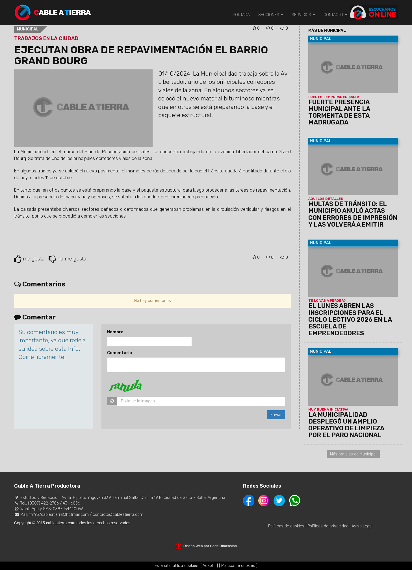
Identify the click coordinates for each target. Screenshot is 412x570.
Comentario (119, 352)
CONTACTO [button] (335, 14)
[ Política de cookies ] (238, 565)
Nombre (115, 332)
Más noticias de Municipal (353, 454)
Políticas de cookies (286, 526)
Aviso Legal (362, 526)
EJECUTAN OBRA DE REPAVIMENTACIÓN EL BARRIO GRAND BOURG (141, 55)
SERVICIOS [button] (303, 14)
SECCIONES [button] (270, 14)
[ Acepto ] (209, 565)
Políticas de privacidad (327, 526)
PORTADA (241, 14)
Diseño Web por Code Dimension (210, 546)
